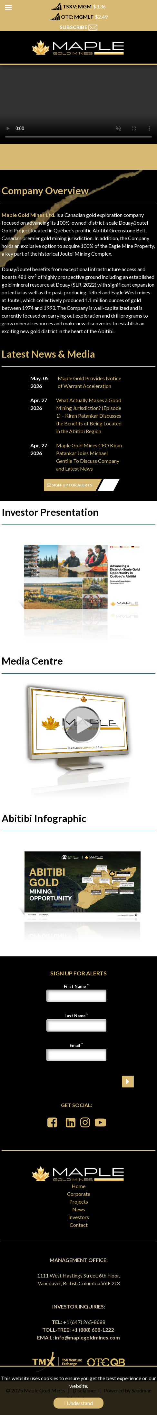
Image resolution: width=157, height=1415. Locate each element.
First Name (75, 986)
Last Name (75, 1015)
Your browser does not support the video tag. (78, 104)
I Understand (78, 1403)
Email (75, 1045)
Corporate (78, 1194)
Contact (79, 1225)
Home (78, 1186)
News (78, 1209)
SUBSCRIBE (78, 27)
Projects (78, 1201)
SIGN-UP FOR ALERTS (69, 485)
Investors (78, 1217)
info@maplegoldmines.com (87, 1337)
